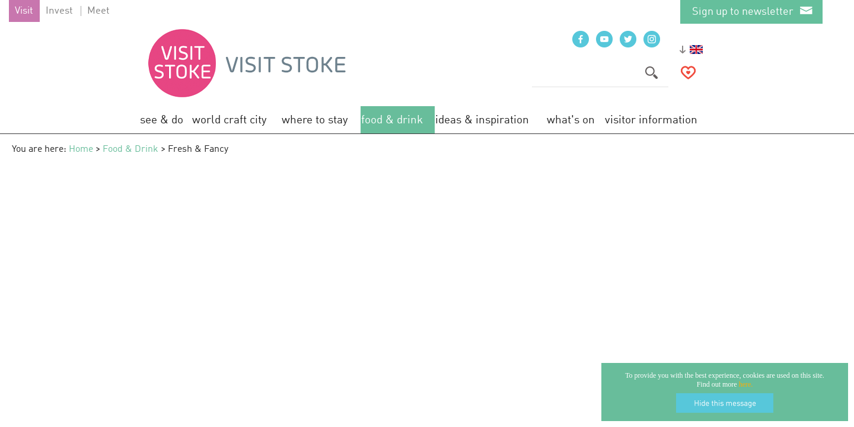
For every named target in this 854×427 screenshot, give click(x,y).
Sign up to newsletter (743, 12)
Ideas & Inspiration (482, 120)
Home (81, 149)
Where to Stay (315, 120)
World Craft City (229, 120)
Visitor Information (651, 120)
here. (746, 384)
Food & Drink (392, 120)
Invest (59, 11)
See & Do (161, 120)
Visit (24, 11)
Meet (98, 11)
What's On (571, 120)
